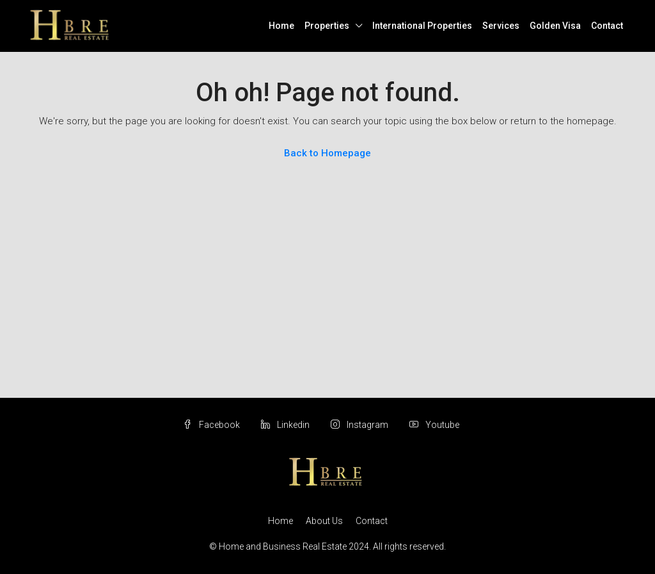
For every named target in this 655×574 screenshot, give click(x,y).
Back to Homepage (327, 153)
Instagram (360, 425)
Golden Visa (555, 25)
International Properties (422, 25)
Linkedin (286, 425)
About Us (324, 521)
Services (500, 25)
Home (281, 25)
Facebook (212, 425)
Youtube (434, 425)
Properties (326, 25)
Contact (607, 25)
